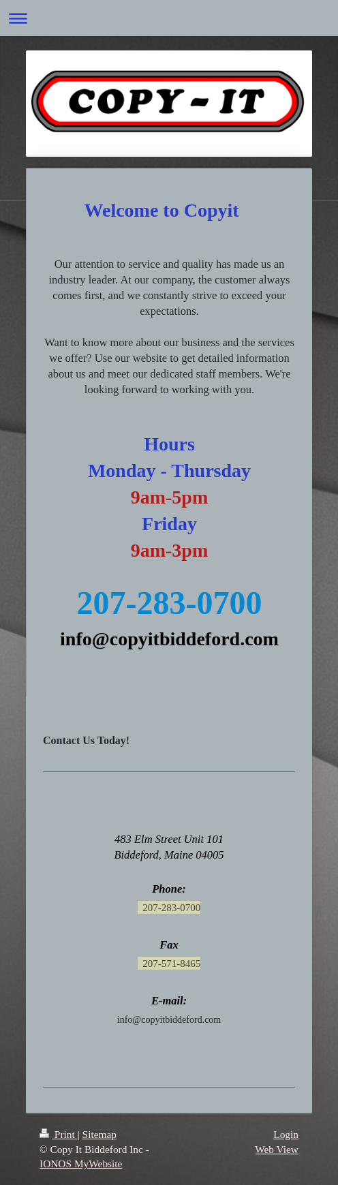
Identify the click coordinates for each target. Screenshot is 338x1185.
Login (285, 1134)
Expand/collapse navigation (169, 18)
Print (59, 1134)
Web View (276, 1149)
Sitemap (99, 1134)
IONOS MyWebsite (81, 1163)
